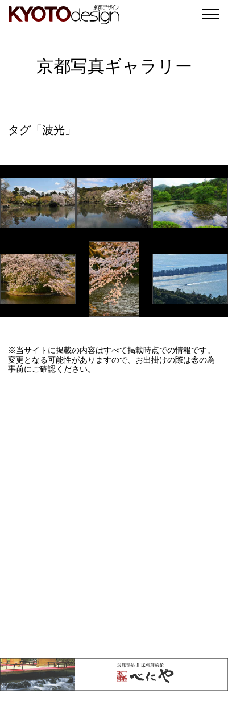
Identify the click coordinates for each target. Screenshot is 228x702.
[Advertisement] (114, 516)
